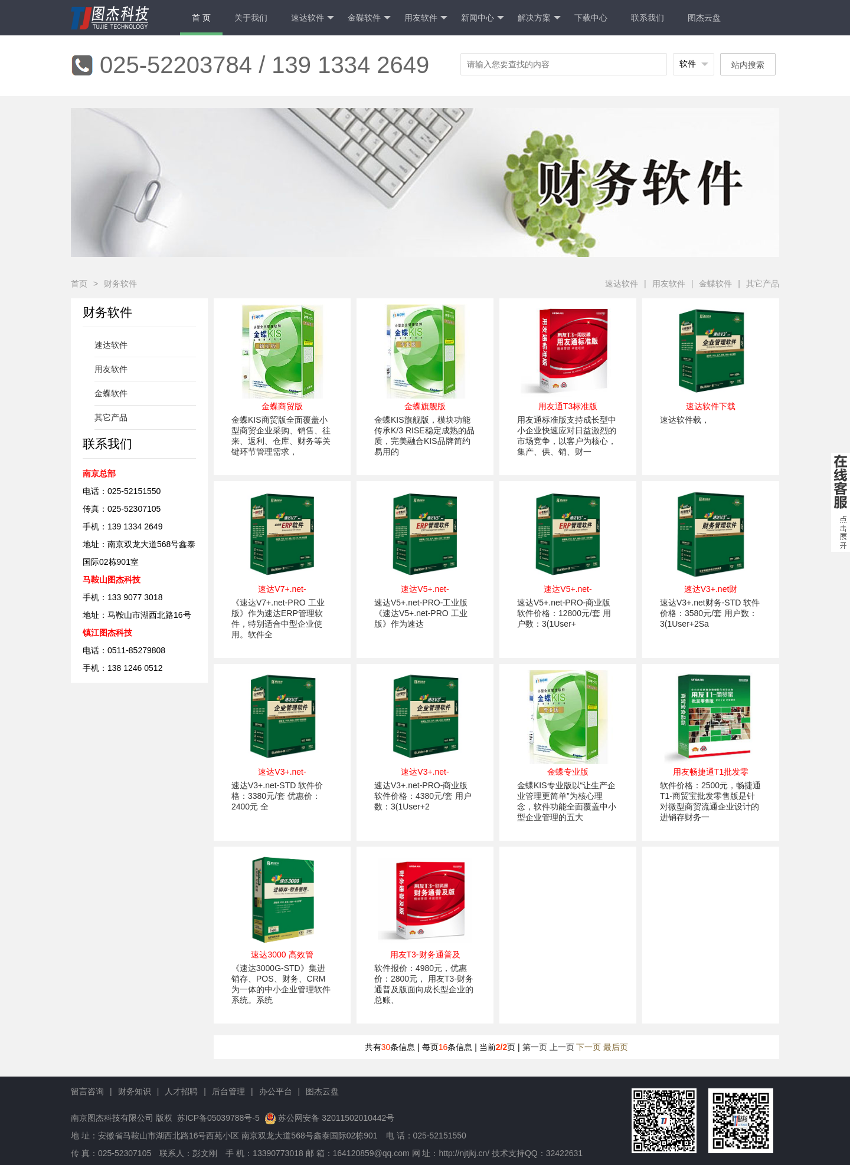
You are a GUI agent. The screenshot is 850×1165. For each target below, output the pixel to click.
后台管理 (228, 1091)
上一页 (562, 1047)
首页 (79, 283)
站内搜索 (747, 65)
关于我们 (250, 17)
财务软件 (120, 283)
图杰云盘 (704, 17)
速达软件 (312, 18)
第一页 (534, 1047)
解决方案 (539, 18)
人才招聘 (181, 1091)
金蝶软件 (715, 283)
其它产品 (762, 283)
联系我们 (647, 17)
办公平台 (275, 1091)
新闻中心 (482, 18)
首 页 (201, 17)
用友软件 (425, 18)
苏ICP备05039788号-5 (217, 1118)
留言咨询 (87, 1091)
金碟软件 (369, 18)
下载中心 (590, 17)
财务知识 (134, 1091)
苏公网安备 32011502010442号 (336, 1118)
